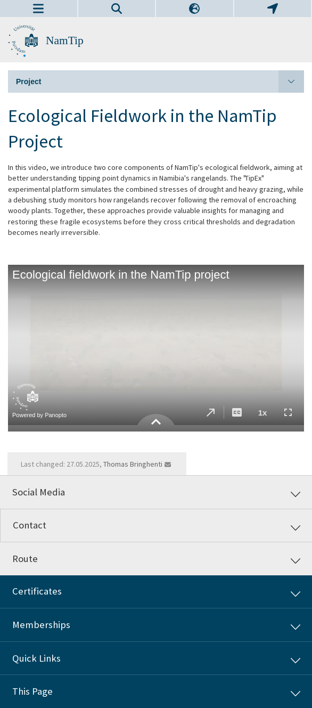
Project (160, 81)
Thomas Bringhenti (132, 464)
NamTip (65, 40)
